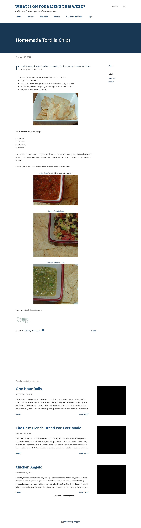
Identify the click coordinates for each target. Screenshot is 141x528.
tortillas (111, 82)
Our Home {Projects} (73, 17)
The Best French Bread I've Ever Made (48, 428)
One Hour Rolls (29, 388)
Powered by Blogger (70, 522)
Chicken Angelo (29, 467)
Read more (83, 414)
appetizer (111, 78)
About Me (42, 17)
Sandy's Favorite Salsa (56, 211)
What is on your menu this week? (50, 7)
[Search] (115, 6)
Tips (89, 17)
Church (55, 17)
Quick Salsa (43, 173)
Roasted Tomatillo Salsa (56, 263)
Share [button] (110, 66)
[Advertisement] (54, 352)
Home (17, 17)
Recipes (29, 17)
